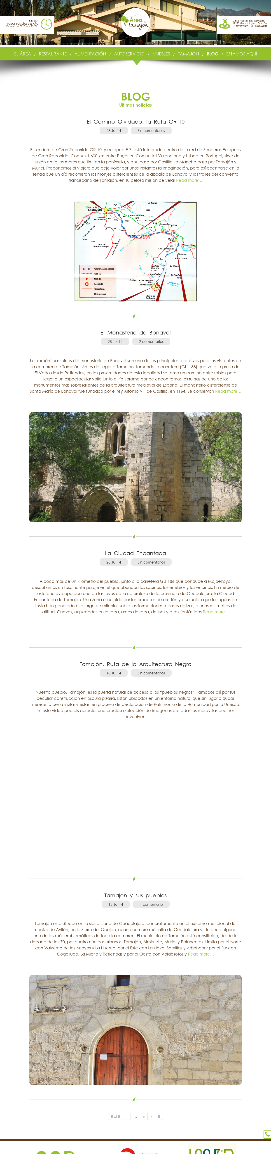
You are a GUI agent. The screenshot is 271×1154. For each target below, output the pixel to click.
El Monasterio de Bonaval (135, 332)
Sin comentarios (151, 130)
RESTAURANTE (53, 53)
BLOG (212, 53)
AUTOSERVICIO (129, 53)
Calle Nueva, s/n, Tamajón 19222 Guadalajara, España (250, 22)
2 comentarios (151, 341)
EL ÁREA (22, 53)
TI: (240, 26)
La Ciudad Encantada (135, 553)
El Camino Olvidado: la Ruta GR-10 (136, 121)
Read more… (188, 180)
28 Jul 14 (113, 130)
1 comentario (151, 904)
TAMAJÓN (188, 53)
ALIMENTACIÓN (90, 53)
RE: (259, 26)
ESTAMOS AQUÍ (241, 53)
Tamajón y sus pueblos (135, 895)
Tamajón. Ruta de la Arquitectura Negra (136, 663)
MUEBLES (161, 53)
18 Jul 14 (113, 673)
